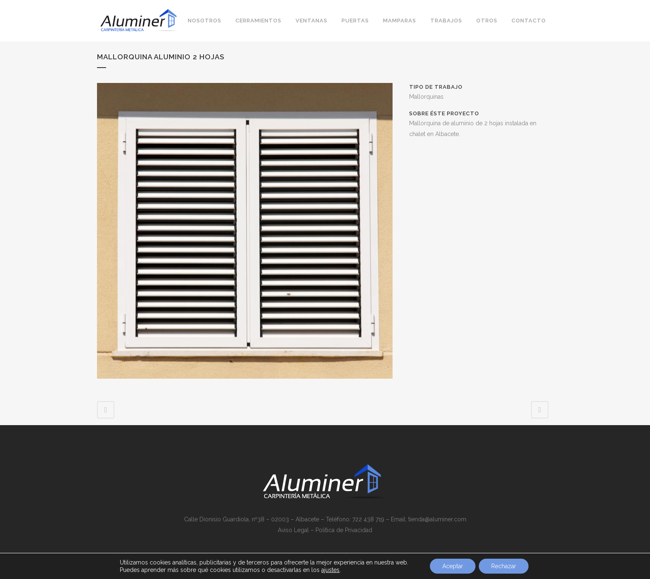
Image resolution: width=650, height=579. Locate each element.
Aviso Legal (293, 530)
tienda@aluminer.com (437, 519)
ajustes (330, 570)
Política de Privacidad (343, 530)
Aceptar (452, 566)
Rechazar (503, 566)
